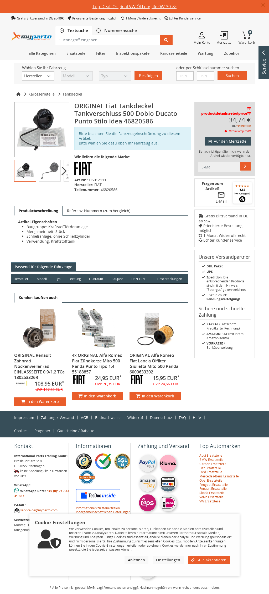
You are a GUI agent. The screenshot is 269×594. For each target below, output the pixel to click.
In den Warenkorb (40, 401)
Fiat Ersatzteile (210, 468)
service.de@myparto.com (39, 510)
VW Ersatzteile (209, 501)
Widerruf (135, 417)
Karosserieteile (41, 94)
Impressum (24, 417)
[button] (265, 5)
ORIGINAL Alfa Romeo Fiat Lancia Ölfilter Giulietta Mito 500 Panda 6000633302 (154, 363)
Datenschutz (161, 417)
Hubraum (97, 279)
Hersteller (21, 279)
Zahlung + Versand (57, 417)
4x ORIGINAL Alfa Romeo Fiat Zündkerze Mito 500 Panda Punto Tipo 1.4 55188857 (97, 363)
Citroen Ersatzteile (212, 464)
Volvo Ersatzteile (211, 497)
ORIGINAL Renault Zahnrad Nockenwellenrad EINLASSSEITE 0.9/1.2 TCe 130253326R (39, 366)
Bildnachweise (108, 417)
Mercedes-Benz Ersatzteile (219, 476)
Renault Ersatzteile (213, 488)
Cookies (21, 430)
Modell (42, 279)
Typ (58, 279)
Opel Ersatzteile (211, 480)
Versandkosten (243, 125)
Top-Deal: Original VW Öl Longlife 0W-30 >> (134, 6)
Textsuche (77, 30)
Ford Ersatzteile (210, 472)
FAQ (182, 417)
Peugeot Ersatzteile (213, 484)
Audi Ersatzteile (210, 455)
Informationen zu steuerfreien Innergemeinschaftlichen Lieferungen (103, 510)
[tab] (73, 31)
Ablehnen (136, 559)
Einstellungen (168, 559)
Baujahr (118, 279)
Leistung (75, 279)
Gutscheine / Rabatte (75, 430)
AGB (84, 417)
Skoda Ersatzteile (212, 493)
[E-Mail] (245, 166)
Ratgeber (42, 430)
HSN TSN (139, 279)
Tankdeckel (72, 94)
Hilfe (197, 417)
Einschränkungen (169, 279)
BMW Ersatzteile (211, 459)
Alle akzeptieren (208, 559)
